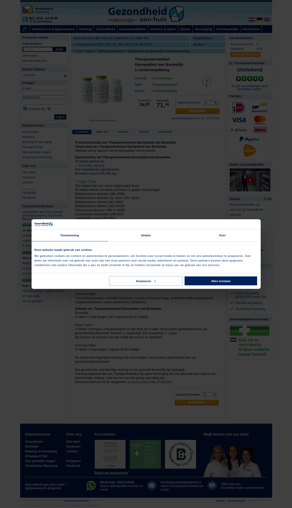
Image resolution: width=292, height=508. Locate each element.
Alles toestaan (220, 280)
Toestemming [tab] (69, 235)
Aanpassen (146, 280)
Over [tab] (222, 235)
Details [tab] (146, 235)
